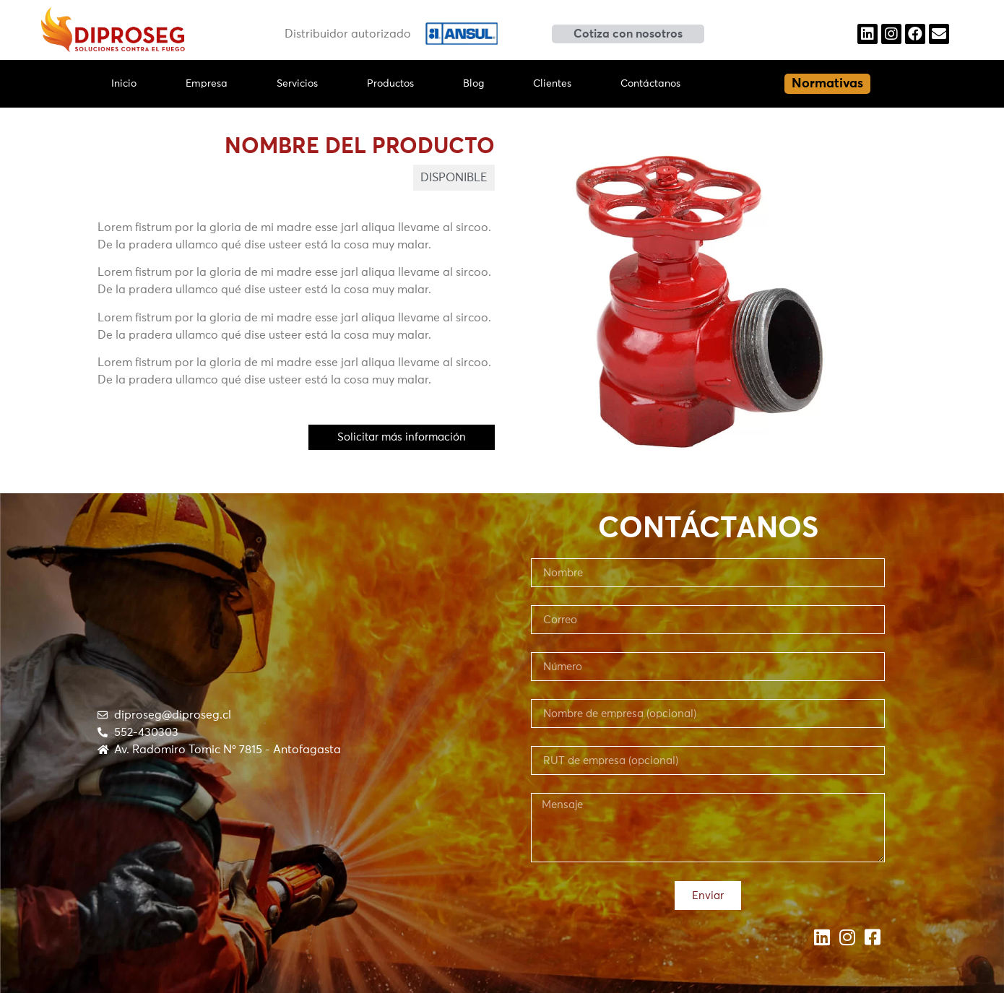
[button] (628, 34)
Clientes (552, 84)
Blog (473, 84)
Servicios (297, 84)
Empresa (207, 84)
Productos (390, 84)
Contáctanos (650, 84)
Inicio (124, 84)
